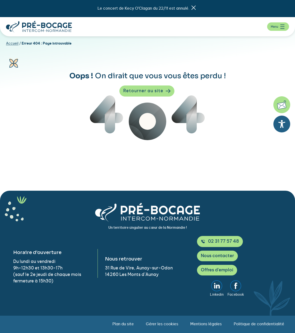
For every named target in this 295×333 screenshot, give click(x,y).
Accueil (12, 43)
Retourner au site (147, 91)
